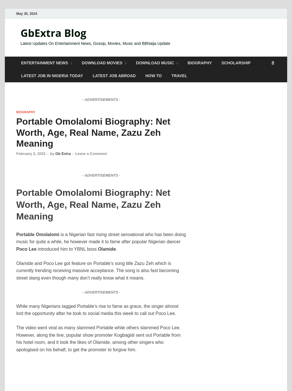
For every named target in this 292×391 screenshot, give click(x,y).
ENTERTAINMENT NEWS (44, 63)
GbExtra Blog (53, 33)
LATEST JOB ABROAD (114, 75)
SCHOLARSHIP (236, 63)
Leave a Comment (91, 153)
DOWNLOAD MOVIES (102, 63)
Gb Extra (63, 153)
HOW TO (153, 75)
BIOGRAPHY (200, 63)
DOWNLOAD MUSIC (155, 63)
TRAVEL (179, 75)
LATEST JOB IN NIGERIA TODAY (52, 75)
